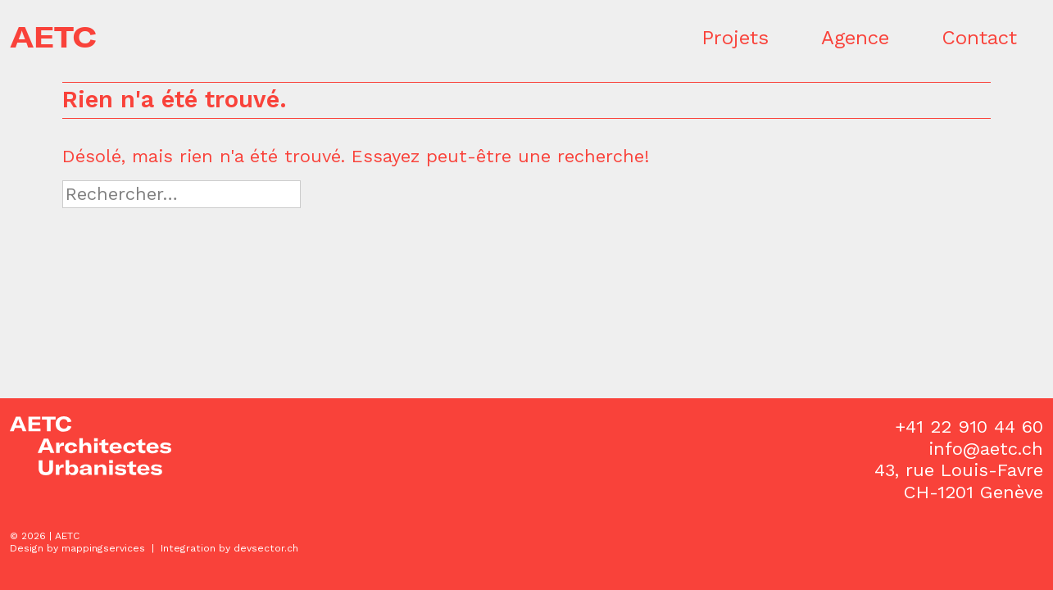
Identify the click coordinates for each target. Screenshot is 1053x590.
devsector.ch (266, 548)
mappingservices (103, 548)
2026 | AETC (50, 536)
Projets (735, 37)
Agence (855, 37)
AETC (53, 37)
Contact (979, 37)
